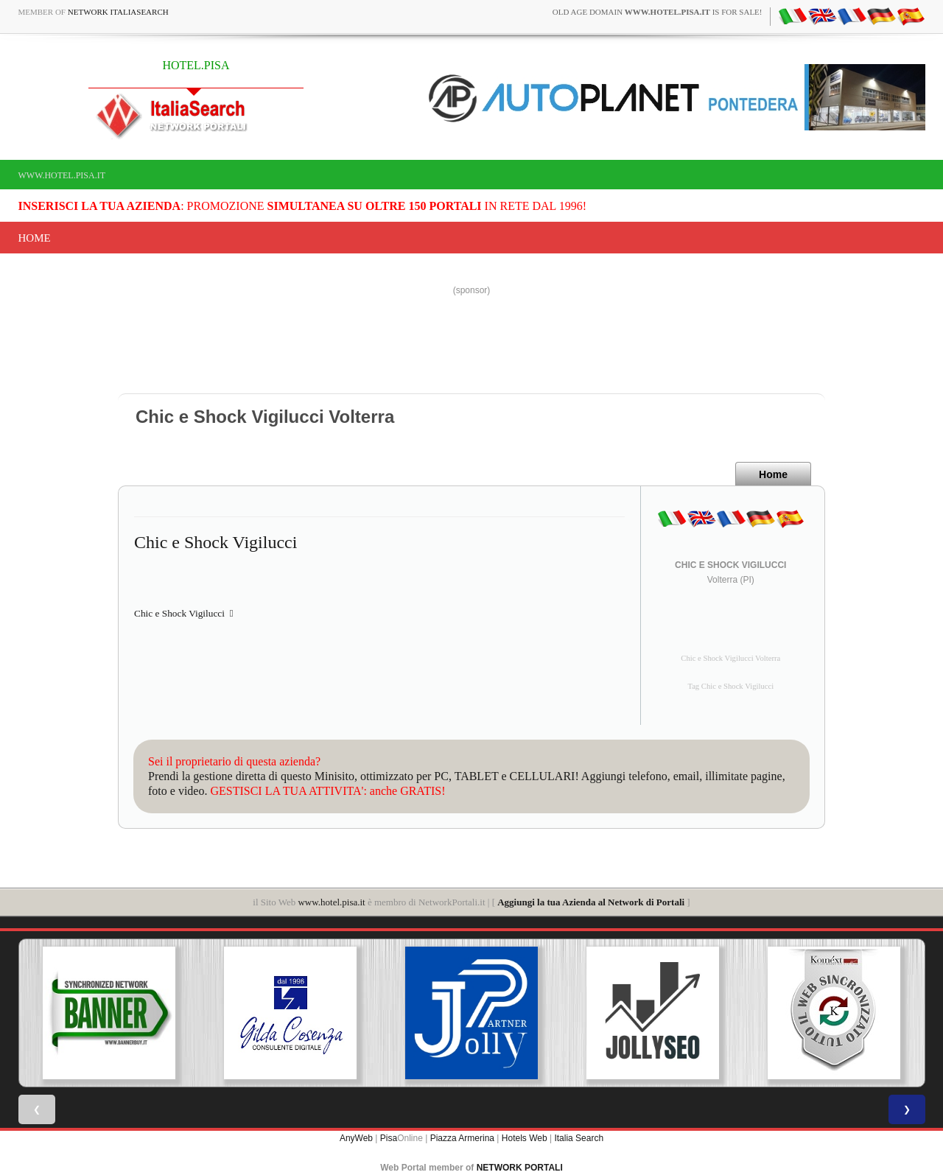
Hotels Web (524, 1138)
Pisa (388, 1138)
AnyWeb (356, 1138)
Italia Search (578, 1138)
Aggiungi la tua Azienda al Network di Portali (590, 902)
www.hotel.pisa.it (62, 175)
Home (34, 238)
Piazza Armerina (462, 1138)
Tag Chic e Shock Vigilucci (730, 686)
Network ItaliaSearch (118, 11)
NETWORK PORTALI (520, 1167)
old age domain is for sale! (658, 11)
